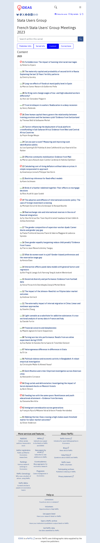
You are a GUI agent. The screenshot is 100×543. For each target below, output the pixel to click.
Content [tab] (52, 46)
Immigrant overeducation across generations (44, 408)
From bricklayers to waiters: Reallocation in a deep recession (51, 105)
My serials (73, 14)
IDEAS (20, 538)
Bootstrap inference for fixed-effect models (43, 178)
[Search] (80, 38)
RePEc (31, 538)
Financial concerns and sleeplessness (40, 328)
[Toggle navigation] (55, 8)
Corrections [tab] (66, 46)
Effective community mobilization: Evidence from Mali (48, 157)
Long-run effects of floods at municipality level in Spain (48, 84)
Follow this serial (62, 14)
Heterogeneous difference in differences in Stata (46, 349)
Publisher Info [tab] (25, 46)
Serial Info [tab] (40, 46)
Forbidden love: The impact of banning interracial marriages (51, 62)
